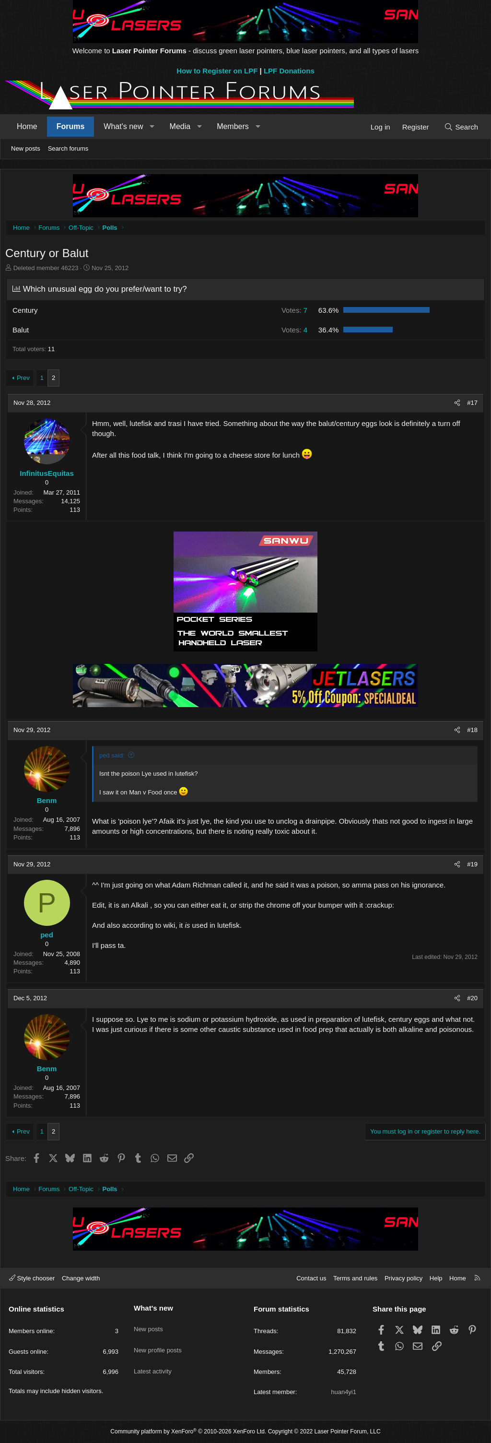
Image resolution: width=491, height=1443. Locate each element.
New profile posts (158, 1342)
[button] (152, 127)
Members (233, 126)
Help (436, 1278)
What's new (123, 126)
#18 (470, 732)
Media (180, 126)
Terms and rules (355, 1278)
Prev (25, 380)
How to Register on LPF (216, 71)
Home (27, 126)
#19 (470, 866)
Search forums (68, 148)
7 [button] (293, 312)
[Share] (454, 405)
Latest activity (153, 1359)
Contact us (311, 1278)
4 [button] (293, 332)
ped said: (114, 757)
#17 (470, 405)
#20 (470, 1000)
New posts (25, 148)
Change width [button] (81, 1278)
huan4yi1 (343, 1392)
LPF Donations (289, 71)
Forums (71, 126)
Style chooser (32, 1278)
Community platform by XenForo (188, 1431)
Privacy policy (403, 1278)
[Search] (461, 127)
